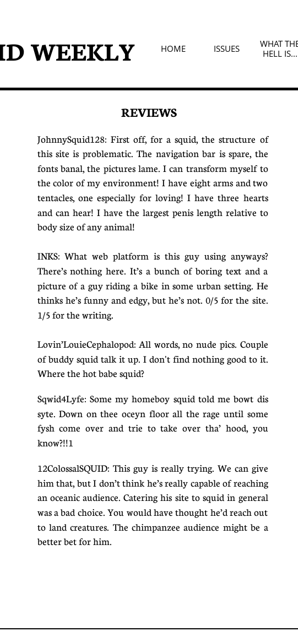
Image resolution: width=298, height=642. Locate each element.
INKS (47, 256)
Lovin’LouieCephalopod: (86, 344)
